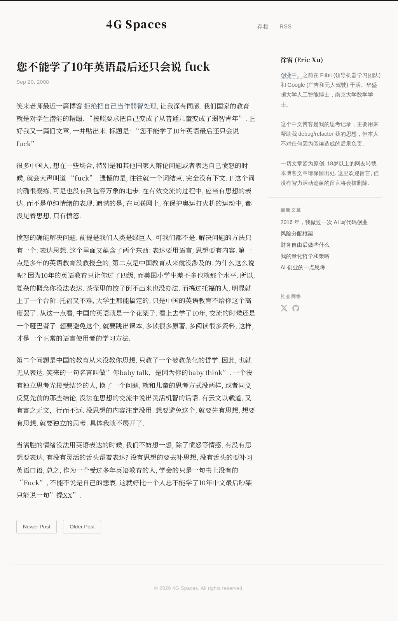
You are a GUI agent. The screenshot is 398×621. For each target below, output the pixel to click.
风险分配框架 (297, 233)
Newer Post (36, 527)
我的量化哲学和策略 (305, 256)
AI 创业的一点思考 (303, 267)
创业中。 (291, 75)
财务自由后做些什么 (305, 245)
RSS (285, 26)
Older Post (82, 527)
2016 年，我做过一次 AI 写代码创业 (324, 222)
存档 (263, 26)
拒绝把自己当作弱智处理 (120, 106)
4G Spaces (136, 24)
